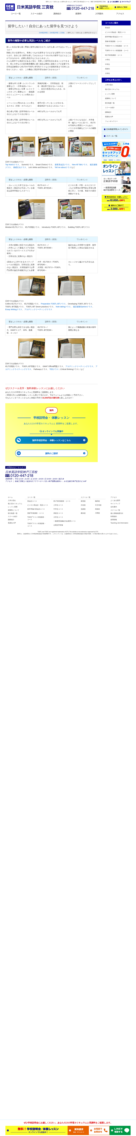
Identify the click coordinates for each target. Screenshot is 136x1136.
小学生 (107, 60)
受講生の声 (109, 117)
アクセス (120, 13)
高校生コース (58, 513)
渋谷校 (83, 505)
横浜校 (83, 513)
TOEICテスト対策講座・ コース (36, 518)
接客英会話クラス (62, 165)
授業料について (110, 98)
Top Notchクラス (12, 165)
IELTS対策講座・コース (113, 55)
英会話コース (32, 501)
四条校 (97, 509)
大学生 (107, 73)
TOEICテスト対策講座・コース (116, 46)
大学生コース (58, 517)
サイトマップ (115, 504)
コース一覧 (16, 13)
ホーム (10, 497)
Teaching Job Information (119, 523)
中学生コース (58, 509)
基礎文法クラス (19, 167)
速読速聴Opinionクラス (82, 307)
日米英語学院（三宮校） (58, 32)
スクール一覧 (85, 497)
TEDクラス (54, 369)
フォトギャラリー (111, 121)
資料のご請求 (51, 453)
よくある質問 (115, 500)
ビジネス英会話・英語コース (115, 32)
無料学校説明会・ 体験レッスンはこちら (51, 440)
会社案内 (114, 507)
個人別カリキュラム (112, 89)
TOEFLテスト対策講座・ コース (36, 525)
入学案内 (99, 13)
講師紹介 (57, 13)
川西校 (97, 513)
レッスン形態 (110, 94)
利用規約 (114, 516)
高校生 (107, 69)
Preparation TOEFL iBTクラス (53, 304)
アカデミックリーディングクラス (38, 309)
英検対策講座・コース (113, 41)
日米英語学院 (43, 32)
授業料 (78, 13)
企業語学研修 (58, 525)
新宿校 (83, 501)
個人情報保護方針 (117, 513)
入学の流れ (109, 85)
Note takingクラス (63, 307)
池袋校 (83, 509)
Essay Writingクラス (13, 309)
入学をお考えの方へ (113, 80)
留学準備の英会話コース (114, 37)
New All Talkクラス (79, 165)
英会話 (107, 28)
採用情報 (114, 520)
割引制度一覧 (110, 103)
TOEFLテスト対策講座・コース (116, 50)
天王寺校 (98, 505)
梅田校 (97, 501)
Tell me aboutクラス (63, 167)
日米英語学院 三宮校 (35, 7)
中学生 (107, 64)
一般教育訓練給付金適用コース (64, 521)
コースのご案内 (111, 23)
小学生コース (58, 505)
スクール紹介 (37, 13)
